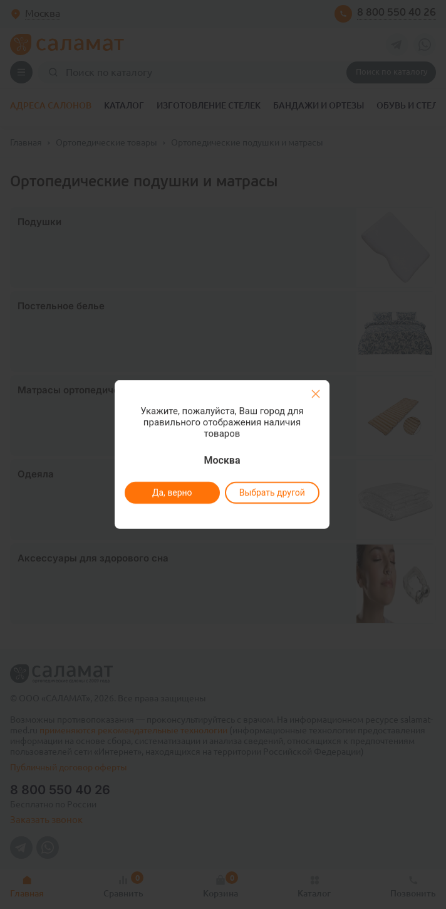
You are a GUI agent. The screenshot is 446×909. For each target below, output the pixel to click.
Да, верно (172, 492)
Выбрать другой (271, 492)
